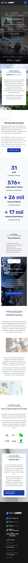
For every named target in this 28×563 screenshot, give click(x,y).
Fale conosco (9, 557)
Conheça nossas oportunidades (10, 492)
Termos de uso (9, 550)
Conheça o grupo (14, 150)
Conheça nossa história (14, 39)
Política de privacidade (12, 552)
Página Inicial (9, 542)
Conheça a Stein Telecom (14, 293)
